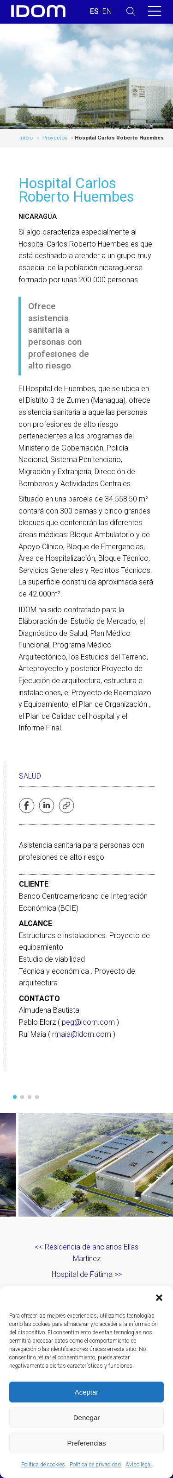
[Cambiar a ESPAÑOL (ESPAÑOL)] (94, 11)
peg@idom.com (88, 1022)
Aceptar (87, 1392)
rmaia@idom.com (81, 1034)
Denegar (86, 1417)
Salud (30, 776)
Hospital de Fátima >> (87, 1274)
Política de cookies (43, 1464)
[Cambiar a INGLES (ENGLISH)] (107, 11)
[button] (159, 1297)
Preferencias (86, 1443)
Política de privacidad (95, 1464)
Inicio (26, 137)
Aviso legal (138, 1464)
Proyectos (54, 137)
